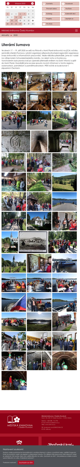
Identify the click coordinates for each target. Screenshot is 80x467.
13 (20, 17)
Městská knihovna (18, 30)
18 (11, 20)
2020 (15, 35)
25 (11, 24)
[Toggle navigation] (76, 30)
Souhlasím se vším (26, 463)
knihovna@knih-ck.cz (52, 422)
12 (16, 17)
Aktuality (5, 35)
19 (16, 20)
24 (7, 24)
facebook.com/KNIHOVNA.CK (53, 427)
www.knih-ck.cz (50, 424)
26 (16, 24)
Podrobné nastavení (9, 463)
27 (20, 24)
